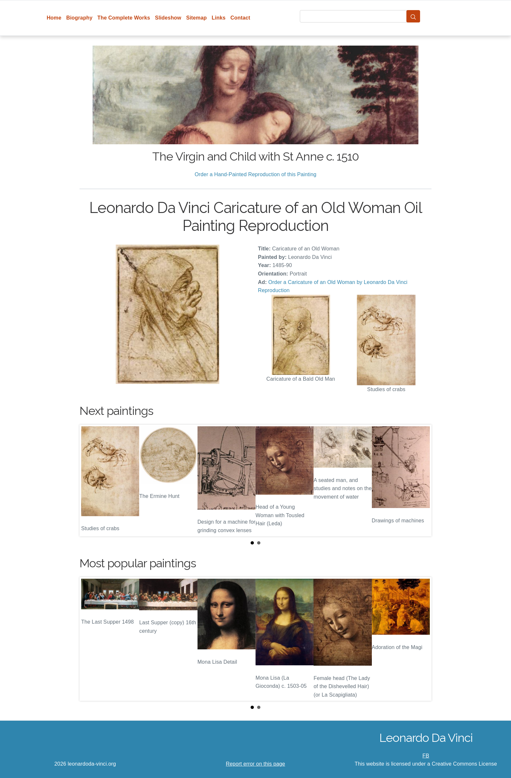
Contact (240, 18)
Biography (79, 18)
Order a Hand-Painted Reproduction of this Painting (255, 174)
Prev (89, 480)
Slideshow (168, 18)
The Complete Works (123, 18)
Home (54, 18)
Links (219, 18)
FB (425, 755)
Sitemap (196, 18)
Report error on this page (255, 764)
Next (421, 480)
